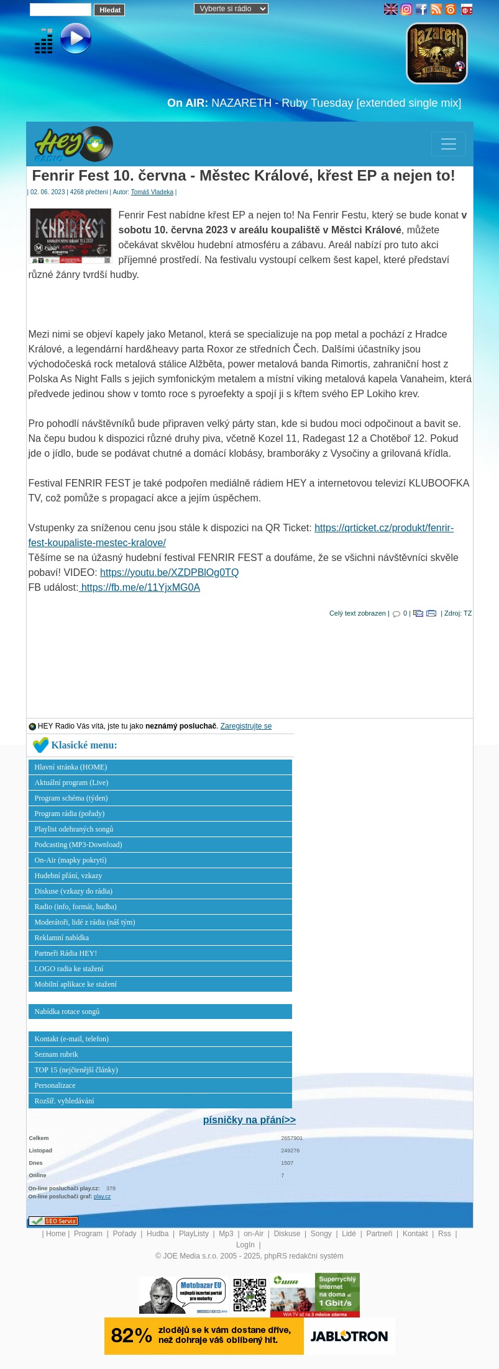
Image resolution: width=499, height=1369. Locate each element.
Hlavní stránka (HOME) (71, 767)
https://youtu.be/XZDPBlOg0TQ (169, 572)
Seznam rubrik (56, 1054)
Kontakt (416, 1233)
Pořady (126, 1233)
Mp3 (227, 1233)
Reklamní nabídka (62, 937)
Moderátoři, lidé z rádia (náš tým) (85, 922)
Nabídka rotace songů (67, 1011)
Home (56, 1233)
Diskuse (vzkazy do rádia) (74, 891)
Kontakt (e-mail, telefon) (72, 1039)
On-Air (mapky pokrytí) (71, 860)
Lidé (350, 1233)
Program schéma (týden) (71, 798)
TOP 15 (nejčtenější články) (76, 1070)
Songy (322, 1233)
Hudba (159, 1233)
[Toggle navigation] (448, 144)
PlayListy (195, 1233)
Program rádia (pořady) (70, 813)
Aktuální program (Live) (72, 782)
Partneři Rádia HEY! (66, 953)
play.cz (102, 1196)
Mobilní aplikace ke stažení (76, 984)
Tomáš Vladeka (152, 192)
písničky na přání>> (249, 1120)
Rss (445, 1233)
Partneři (380, 1233)
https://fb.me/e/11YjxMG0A (139, 587)
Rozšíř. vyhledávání (64, 1101)
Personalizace (55, 1085)
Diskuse (288, 1233)
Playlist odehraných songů (74, 829)
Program (89, 1233)
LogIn (246, 1245)
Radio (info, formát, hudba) (76, 906)
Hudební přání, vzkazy (69, 875)
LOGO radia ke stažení (69, 968)
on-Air (254, 1233)
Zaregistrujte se (246, 726)
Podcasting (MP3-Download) (78, 844)
